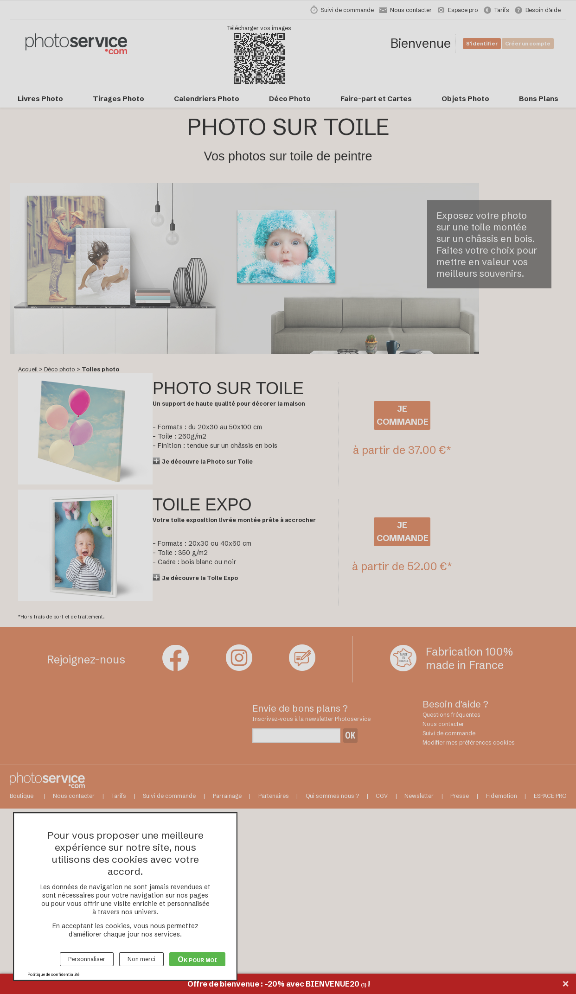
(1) (363, 985)
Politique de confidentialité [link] (53, 974)
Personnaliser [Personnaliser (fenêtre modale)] (86, 959)
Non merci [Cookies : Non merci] (141, 959)
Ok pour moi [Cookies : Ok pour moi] (197, 959)
